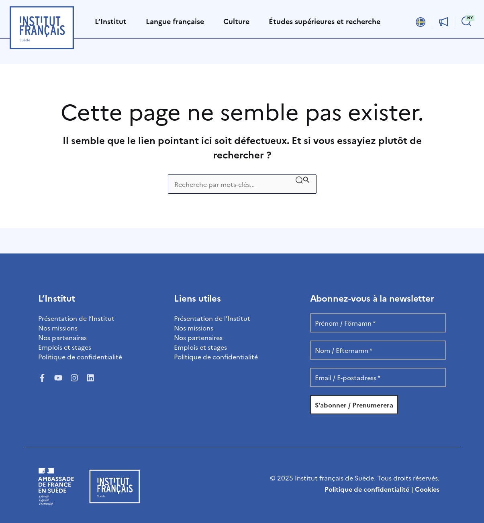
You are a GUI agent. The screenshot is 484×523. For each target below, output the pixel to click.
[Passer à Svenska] (421, 21)
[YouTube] (58, 378)
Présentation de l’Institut (76, 318)
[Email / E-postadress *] (378, 377)
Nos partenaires (62, 337)
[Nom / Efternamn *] (378, 350)
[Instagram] (74, 378)
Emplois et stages (64, 347)
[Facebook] (42, 378)
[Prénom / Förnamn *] (378, 322)
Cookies (427, 488)
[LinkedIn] (90, 378)
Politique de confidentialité (80, 356)
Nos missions (58, 327)
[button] (466, 22)
